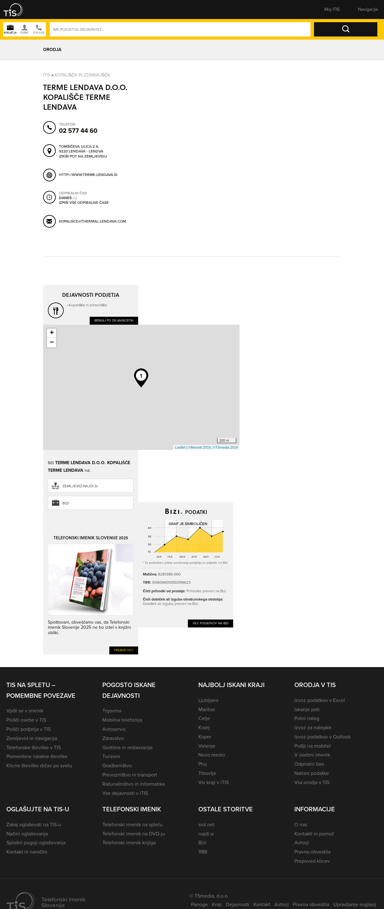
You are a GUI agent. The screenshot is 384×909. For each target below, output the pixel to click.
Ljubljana (208, 700)
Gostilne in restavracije (127, 747)
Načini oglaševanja (27, 833)
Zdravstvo (113, 738)
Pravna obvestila (312, 851)
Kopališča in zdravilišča (82, 75)
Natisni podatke (311, 773)
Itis (46, 75)
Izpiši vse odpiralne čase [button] (84, 202)
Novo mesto (211, 754)
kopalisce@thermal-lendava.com (92, 221)
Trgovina (111, 710)
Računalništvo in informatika (133, 784)
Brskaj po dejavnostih (113, 320)
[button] (17, 9)
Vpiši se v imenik (24, 710)
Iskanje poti (307, 709)
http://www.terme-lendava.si (88, 175)
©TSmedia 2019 (225, 447)
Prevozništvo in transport (129, 774)
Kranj (204, 727)
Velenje (206, 746)
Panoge (199, 904)
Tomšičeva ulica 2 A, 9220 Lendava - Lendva (81, 149)
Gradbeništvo (117, 765)
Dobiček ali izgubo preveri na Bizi (170, 604)
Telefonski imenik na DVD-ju (133, 833)
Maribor (206, 709)
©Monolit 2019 (199, 447)
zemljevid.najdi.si (80, 486)
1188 (202, 851)
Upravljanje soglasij (354, 904)
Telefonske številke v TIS (33, 747)
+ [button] (52, 333)
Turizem (111, 756)
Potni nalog (306, 718)
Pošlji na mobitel (312, 746)
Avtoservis (113, 729)
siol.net (206, 824)
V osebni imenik (312, 754)
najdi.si (206, 833)
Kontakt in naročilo (26, 851)
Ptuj (202, 764)
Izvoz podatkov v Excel (319, 700)
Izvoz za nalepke (312, 727)
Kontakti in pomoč (314, 833)
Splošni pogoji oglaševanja (36, 842)
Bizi (65, 503)
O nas (300, 824)
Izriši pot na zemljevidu (83, 156)
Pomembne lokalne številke (36, 756)
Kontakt (261, 904)
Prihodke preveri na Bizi (206, 591)
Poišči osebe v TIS (26, 720)
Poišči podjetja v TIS (28, 729)
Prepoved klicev (312, 861)
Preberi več (123, 650)
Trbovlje (207, 773)
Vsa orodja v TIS (312, 782)
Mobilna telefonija (122, 720)
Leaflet (180, 447)
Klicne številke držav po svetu (39, 765)
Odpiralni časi (309, 764)
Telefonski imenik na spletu (132, 824)
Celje (204, 718)
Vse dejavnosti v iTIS (125, 793)
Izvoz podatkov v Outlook (322, 736)
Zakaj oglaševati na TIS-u (33, 824)
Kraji (217, 904)
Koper (204, 736)
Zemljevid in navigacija (31, 738)
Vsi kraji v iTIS (213, 782)
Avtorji (301, 842)
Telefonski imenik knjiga (129, 842)
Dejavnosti (237, 904)
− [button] (52, 342)
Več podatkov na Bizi (210, 623)
